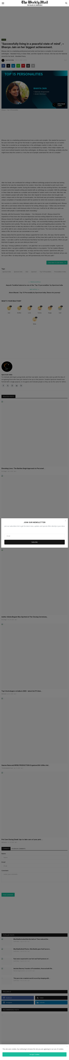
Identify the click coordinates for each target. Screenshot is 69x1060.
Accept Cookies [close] (34, 1054)
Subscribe (34, 542)
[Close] (65, 520)
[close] (67, 1046)
